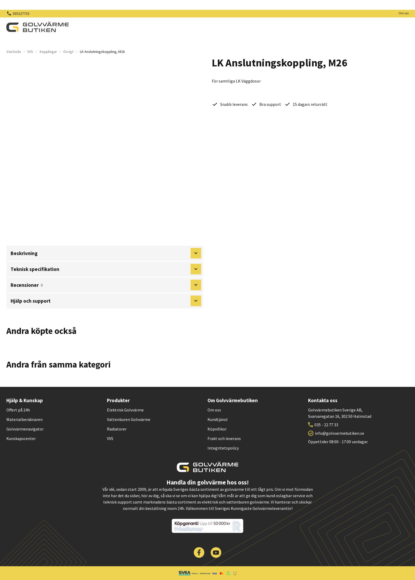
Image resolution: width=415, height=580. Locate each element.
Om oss (404, 13)
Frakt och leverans (224, 438)
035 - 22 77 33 (326, 424)
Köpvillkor (217, 429)
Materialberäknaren (24, 419)
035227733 (21, 13)
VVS (30, 51)
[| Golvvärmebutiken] (37, 27)
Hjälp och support (106, 301)
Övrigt (68, 51)
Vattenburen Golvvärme (128, 419)
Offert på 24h (18, 410)
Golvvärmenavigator (25, 429)
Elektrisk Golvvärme (125, 410)
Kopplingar (48, 51)
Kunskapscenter (21, 438)
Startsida (13, 51)
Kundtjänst (218, 419)
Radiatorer (117, 429)
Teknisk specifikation (106, 269)
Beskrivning (106, 253)
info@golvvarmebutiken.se (339, 433)
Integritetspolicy (223, 448)
